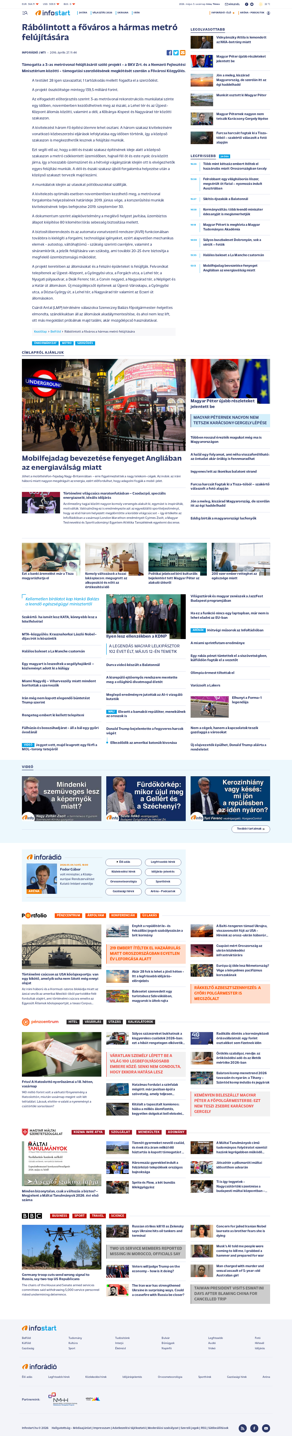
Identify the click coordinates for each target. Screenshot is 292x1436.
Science (117, 1216)
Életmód (120, 1348)
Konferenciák (123, 915)
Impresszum (101, 1428)
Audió (212, 1343)
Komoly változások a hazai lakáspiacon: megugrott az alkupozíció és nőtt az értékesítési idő (106, 580)
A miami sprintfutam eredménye (218, 643)
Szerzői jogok (190, 1428)
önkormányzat (45, 343)
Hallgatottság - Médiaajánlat (71, 1428)
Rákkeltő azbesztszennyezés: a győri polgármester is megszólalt (227, 993)
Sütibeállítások (218, 1428)
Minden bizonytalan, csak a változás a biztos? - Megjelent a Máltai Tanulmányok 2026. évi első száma (60, 1196)
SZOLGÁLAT (120, 1132)
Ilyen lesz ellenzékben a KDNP (136, 636)
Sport (79, 1216)
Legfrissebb (215, 1338)
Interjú (119, 1343)
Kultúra (73, 1343)
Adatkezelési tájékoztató (129, 1428)
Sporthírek (204, 1377)
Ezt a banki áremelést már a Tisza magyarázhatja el (48, 576)
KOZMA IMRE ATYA (88, 1132)
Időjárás (260, 1348)
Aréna (266, 1377)
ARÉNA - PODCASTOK (252, 13)
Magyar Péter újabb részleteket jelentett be (223, 404)
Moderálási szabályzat (163, 1428)
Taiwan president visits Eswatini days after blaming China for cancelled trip (229, 1293)
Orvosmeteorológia (170, 1377)
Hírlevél (259, 1343)
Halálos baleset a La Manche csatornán (53, 651)
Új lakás (149, 915)
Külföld (26, 1343)
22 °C (264, 4)
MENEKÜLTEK (149, 1132)
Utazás (114, 1022)
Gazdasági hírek (237, 1377)
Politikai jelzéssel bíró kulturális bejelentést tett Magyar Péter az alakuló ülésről (173, 578)
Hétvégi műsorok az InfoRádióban (235, 630)
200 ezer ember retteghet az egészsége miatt (234, 576)
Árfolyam (95, 915)
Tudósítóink (122, 1338)
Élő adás (123, 862)
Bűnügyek (168, 1343)
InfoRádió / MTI (34, 52)
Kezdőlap (40, 331)
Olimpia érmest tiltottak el (212, 673)
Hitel (73, 1022)
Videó (212, 1348)
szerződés (85, 343)
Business (59, 1216)
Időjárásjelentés (132, 1377)
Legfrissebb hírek (59, 1377)
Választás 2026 (102, 13)
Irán (137, 13)
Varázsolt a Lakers (205, 685)
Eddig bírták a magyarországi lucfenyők (223, 518)
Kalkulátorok (140, 1022)
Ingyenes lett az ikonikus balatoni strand (224, 472)
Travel (98, 1216)
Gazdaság (28, 1348)
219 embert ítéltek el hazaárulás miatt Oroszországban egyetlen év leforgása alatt (145, 953)
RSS (203, 1428)
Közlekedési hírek (95, 1377)
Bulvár (166, 1338)
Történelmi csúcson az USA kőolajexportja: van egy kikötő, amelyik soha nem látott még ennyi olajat (60, 979)
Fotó (258, 1338)
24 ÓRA (224, 156)
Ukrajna (122, 13)
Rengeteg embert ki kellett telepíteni (53, 715)
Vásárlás (93, 1022)
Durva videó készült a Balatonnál (133, 665)
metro (67, 343)
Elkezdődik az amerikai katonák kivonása (143, 743)
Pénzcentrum (68, 915)
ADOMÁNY (176, 1132)
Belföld (55, 331)
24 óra (83, 13)
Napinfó (167, 1348)
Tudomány (75, 1338)
